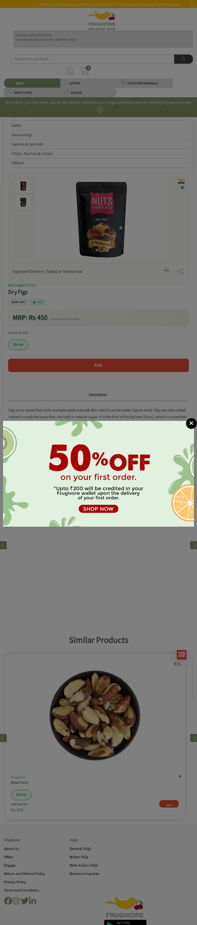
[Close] (191, 406)
